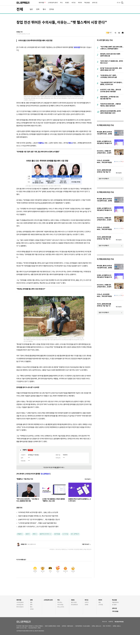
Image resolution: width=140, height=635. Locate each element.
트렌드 (67, 2)
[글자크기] (119, 32)
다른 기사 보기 (85, 544)
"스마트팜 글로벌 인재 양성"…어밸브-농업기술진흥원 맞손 (37, 523)
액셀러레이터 (115, 602)
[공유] (115, 32)
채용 (99, 602)
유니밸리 (114, 604)
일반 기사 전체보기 (104, 178)
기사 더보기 (87, 479)
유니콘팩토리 (22, 3)
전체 (19, 9)
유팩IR (86, 604)
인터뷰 (51, 9)
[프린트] (123, 32)
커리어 (80, 2)
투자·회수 (59, 602)
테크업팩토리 (74, 604)
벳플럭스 (20, 534)
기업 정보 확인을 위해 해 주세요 (53, 467)
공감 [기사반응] (110, 32)
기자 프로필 (115, 611)
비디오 (74, 2)
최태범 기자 (19, 32)
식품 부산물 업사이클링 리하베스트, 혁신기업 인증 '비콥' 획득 (38, 516)
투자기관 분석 (19, 607)
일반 (31, 9)
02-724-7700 (25, 628)
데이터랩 (42, 3)
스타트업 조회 (19, 604)
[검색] (122, 2)
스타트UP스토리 (53, 2)
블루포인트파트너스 (46, 534)
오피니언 (94, 2)
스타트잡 (100, 604)
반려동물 (57, 534)
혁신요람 (87, 2)
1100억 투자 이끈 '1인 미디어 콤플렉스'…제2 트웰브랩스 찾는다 (39, 520)
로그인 (118, 2)
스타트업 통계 (19, 602)
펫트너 (35, 534)
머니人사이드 (60, 607)
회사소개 (104, 621)
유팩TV (86, 602)
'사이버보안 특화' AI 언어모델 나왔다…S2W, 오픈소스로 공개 (38, 512)
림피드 (28, 534)
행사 (44, 9)
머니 (61, 2)
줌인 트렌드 (74, 602)
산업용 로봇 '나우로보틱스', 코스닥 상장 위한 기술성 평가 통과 (38, 527)
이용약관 (110, 621)
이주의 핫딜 (60, 604)
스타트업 (65, 534)
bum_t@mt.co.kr (32, 544)
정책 (37, 9)
